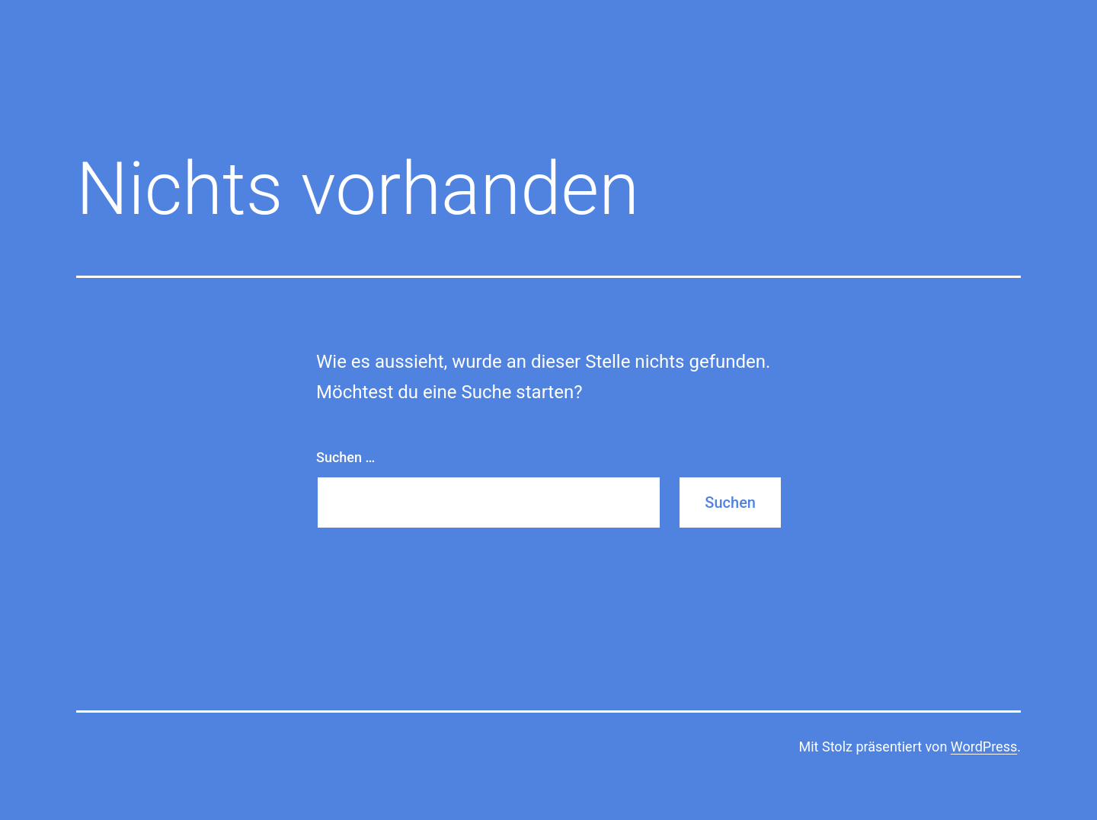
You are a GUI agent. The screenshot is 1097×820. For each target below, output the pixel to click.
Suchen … (345, 457)
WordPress (984, 747)
